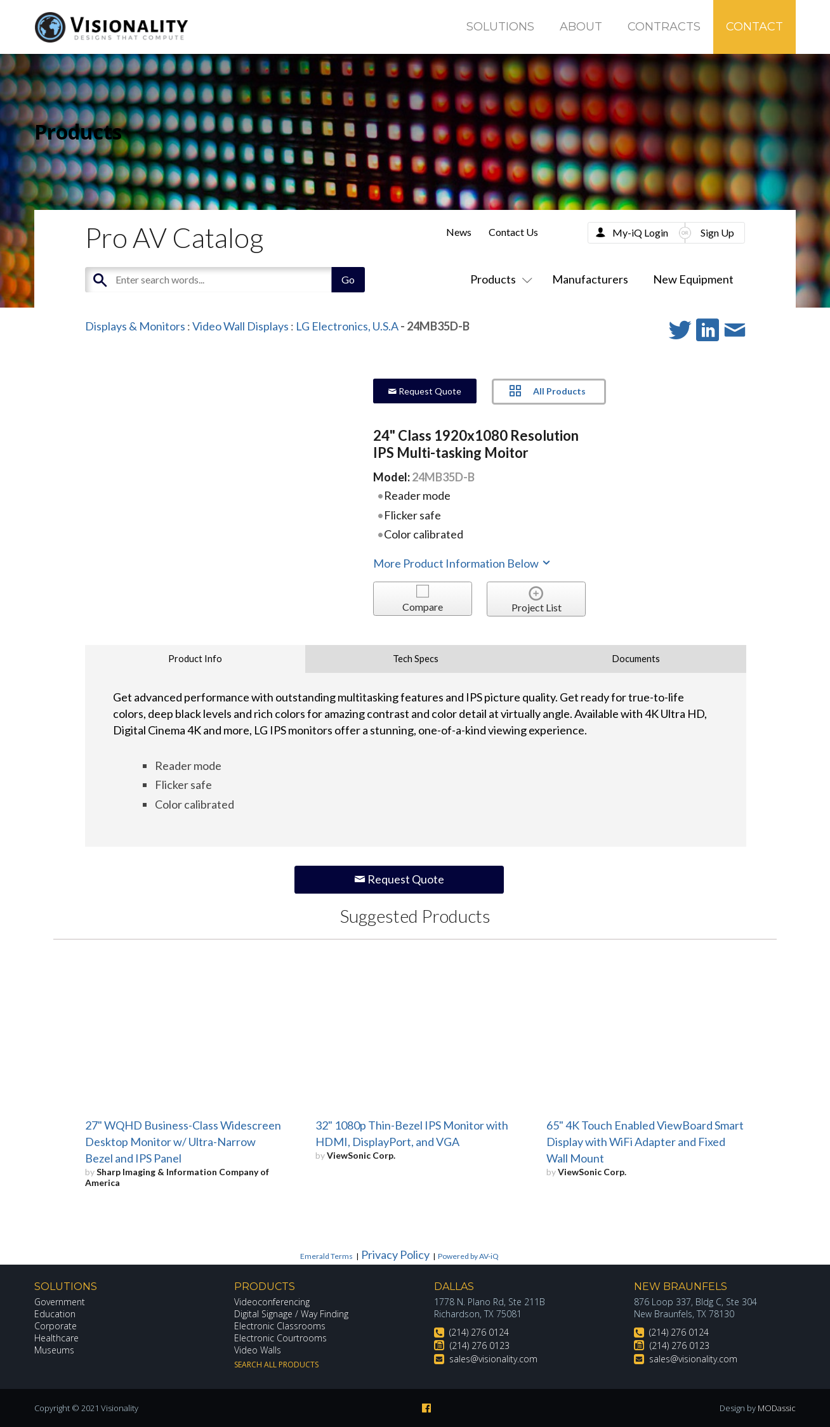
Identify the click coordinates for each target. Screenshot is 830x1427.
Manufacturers (590, 279)
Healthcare (56, 1338)
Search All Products (276, 1364)
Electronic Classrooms (280, 1326)
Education (55, 1314)
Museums (54, 1350)
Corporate (55, 1326)
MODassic (777, 1408)
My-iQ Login (640, 232)
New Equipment (693, 279)
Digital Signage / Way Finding (291, 1314)
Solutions (500, 27)
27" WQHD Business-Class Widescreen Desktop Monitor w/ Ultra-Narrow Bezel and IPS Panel (183, 1141)
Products (498, 279)
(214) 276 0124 (479, 1332)
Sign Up (717, 232)
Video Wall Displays (240, 326)
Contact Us (513, 232)
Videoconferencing (272, 1302)
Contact (754, 27)
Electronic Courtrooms (280, 1338)
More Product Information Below (462, 563)
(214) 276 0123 (480, 1345)
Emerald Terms (326, 1256)
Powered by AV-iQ (468, 1256)
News (458, 232)
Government (59, 1302)
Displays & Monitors (135, 326)
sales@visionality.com (493, 1359)
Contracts (664, 27)
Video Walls (257, 1350)
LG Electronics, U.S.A (347, 326)
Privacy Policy (395, 1254)
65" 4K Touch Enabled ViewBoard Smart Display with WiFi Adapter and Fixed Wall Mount (645, 1141)
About (581, 27)
